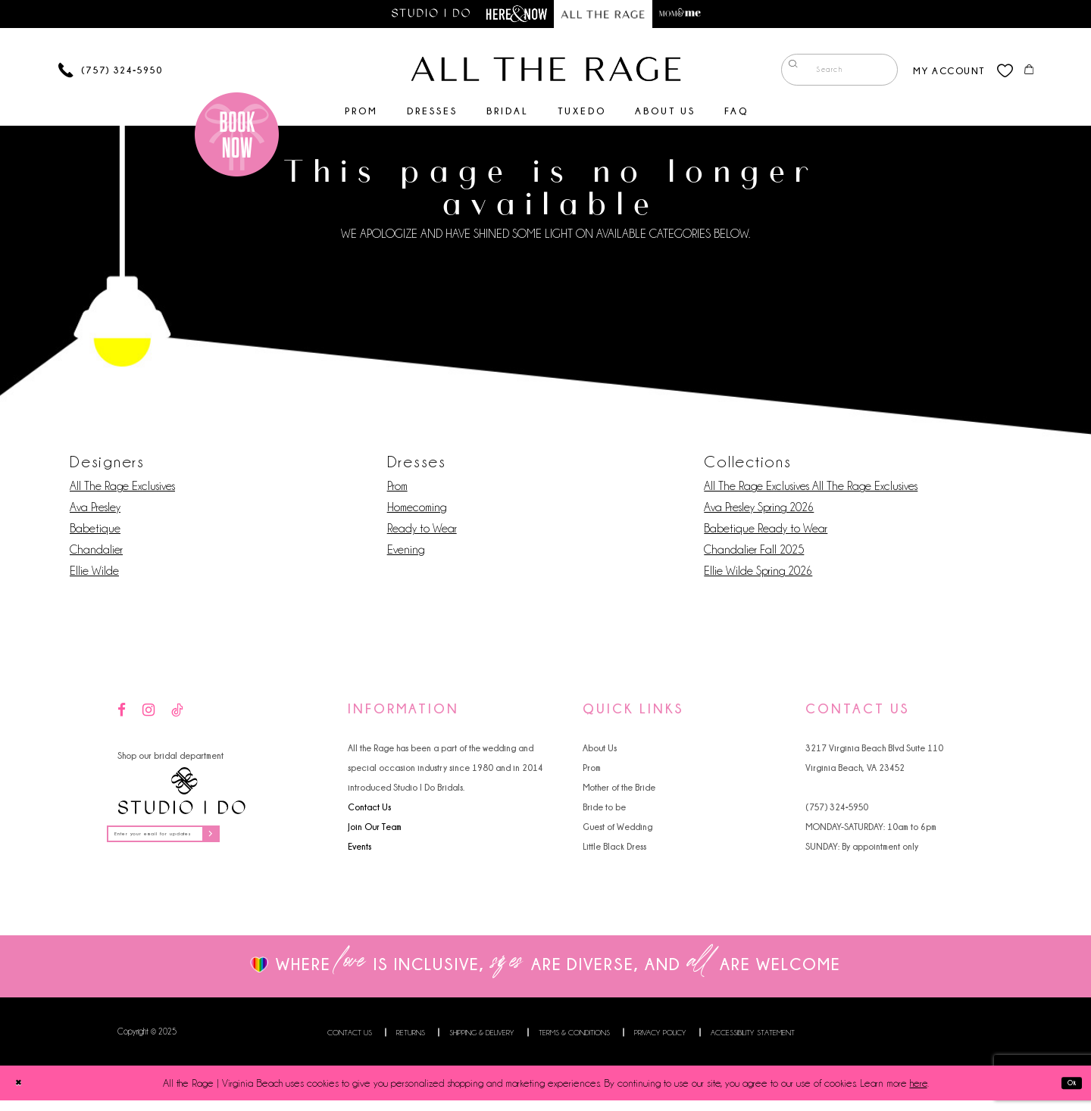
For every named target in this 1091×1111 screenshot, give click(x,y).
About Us (600, 751)
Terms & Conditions (574, 1043)
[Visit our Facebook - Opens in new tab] (121, 714)
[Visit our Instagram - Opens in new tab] (148, 714)
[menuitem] (829, 73)
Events (359, 849)
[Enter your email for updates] (192, 841)
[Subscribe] (265, 841)
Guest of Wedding (617, 830)
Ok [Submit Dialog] (1066, 1093)
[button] (939, 72)
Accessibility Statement (753, 1043)
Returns (410, 1043)
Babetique (95, 532)
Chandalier (96, 553)
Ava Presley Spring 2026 (759, 510)
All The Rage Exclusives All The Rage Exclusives (811, 489)
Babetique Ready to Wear (765, 532)
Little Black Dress (614, 849)
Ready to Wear (422, 532)
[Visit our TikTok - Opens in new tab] (177, 714)
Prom (397, 489)
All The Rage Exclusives (122, 489)
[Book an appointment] (237, 137)
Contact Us (369, 810)
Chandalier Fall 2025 (754, 553)
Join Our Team (375, 830)
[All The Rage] (545, 72)
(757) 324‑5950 (836, 810)
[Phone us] (110, 73)
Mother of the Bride (619, 790)
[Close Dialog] (23, 1093)
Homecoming (416, 510)
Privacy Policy (660, 1043)
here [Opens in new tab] (918, 1093)
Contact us (349, 1043)
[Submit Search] (788, 73)
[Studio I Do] (181, 794)
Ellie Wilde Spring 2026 (758, 574)
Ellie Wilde (94, 574)
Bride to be (604, 810)
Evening (405, 553)
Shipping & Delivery (481, 1043)
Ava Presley (95, 510)
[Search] (829, 73)
